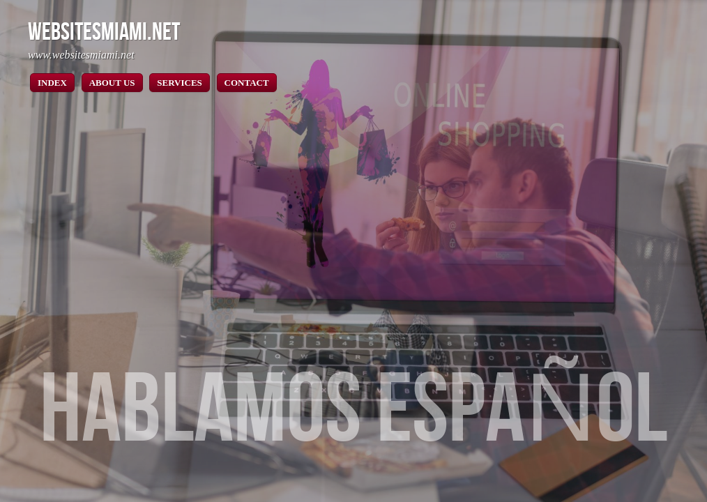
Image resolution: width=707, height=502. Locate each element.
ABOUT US (112, 82)
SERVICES (179, 82)
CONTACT (247, 82)
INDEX (52, 82)
